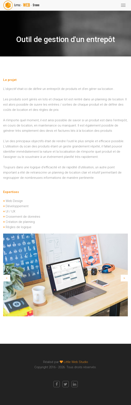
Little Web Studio (76, 362)
